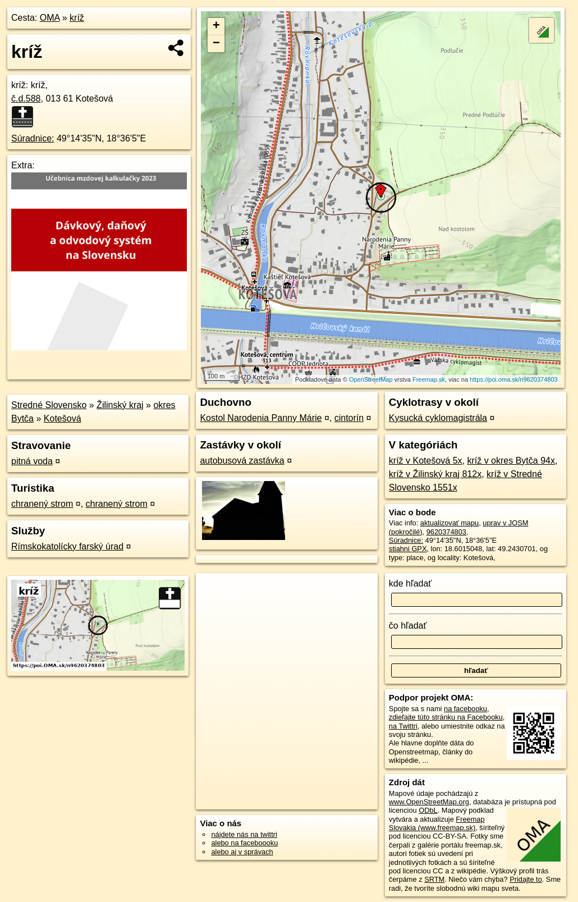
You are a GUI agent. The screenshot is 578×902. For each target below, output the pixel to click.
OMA (50, 17)
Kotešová (62, 418)
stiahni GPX (408, 548)
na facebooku (465, 708)
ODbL (428, 810)
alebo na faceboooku (244, 843)
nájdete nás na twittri (244, 834)
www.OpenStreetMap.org (429, 802)
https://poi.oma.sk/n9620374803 (514, 379)
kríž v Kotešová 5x (425, 460)
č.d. (26, 98)
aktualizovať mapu (449, 523)
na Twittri (403, 726)
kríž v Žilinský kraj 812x (435, 474)
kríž (77, 17)
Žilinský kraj (120, 405)
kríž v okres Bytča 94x (511, 460)
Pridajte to (526, 879)
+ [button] (216, 26)
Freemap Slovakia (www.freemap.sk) (437, 823)
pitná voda (32, 461)
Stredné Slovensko (48, 405)
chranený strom (42, 504)
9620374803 (446, 532)
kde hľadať (410, 583)
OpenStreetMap (371, 379)
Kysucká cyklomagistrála (438, 418)
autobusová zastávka (242, 460)
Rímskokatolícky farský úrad (67, 546)
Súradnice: (32, 138)
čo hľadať (408, 625)
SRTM (434, 879)
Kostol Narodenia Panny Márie (261, 418)
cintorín (349, 418)
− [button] (216, 43)
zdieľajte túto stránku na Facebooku (446, 717)
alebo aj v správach (242, 852)
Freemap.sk (428, 379)
